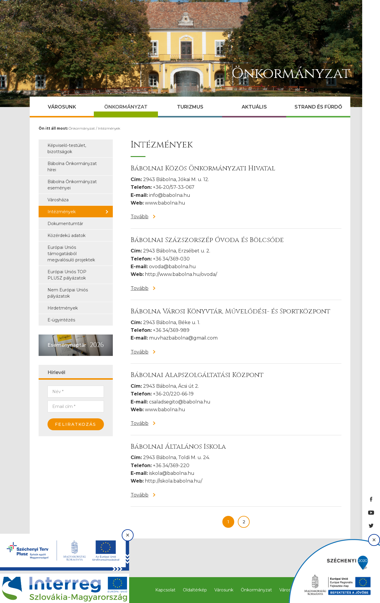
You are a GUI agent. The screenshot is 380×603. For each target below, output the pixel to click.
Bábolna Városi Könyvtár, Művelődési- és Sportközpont (230, 311)
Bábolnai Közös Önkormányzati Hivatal (203, 168)
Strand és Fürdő (318, 107)
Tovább (139, 216)
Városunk (62, 107)
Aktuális (254, 107)
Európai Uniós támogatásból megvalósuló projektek (71, 254)
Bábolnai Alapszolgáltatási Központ (197, 375)
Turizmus (190, 107)
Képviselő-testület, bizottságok (67, 148)
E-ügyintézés (61, 320)
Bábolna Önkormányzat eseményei (72, 185)
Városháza (58, 199)
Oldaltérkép (195, 590)
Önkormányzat (126, 107)
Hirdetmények (63, 308)
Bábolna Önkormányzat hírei (72, 166)
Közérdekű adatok (67, 235)
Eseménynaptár (67, 345)
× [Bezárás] (128, 535)
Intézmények (109, 128)
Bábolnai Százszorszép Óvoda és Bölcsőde (207, 240)
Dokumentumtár (65, 223)
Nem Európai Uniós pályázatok (68, 293)
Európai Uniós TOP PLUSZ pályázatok (67, 275)
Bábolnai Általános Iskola (178, 446)
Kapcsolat (165, 590)
